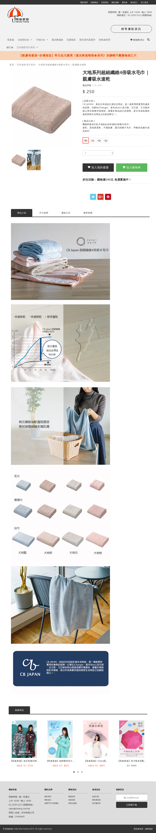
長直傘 (10, 39)
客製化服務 (72, 803)
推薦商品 (19, 710)
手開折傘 (42, 39)
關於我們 (47, 796)
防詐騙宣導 (96, 803)
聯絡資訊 (47, 800)
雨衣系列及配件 (87, 39)
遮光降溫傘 (57, 39)
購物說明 (71, 796)
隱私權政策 (138, 829)
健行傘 (9, 47)
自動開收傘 (25, 39)
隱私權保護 (96, 800)
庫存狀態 (87, 212)
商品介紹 (21, 212)
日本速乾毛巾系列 (27, 47)
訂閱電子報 (131, 804)
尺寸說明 (43, 212)
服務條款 (149, 829)
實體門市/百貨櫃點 (51, 803)
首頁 (11, 64)
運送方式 (65, 212)
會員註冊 (95, 796)
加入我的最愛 (98, 167)
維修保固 (71, 800)
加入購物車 (132, 167)
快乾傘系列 (104, 39)
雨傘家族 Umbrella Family (17, 829)
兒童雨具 (71, 39)
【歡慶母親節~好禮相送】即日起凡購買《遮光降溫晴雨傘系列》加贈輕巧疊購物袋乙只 (78, 55)
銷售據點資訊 (131, 29)
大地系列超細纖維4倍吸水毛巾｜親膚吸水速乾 (62, 64)
